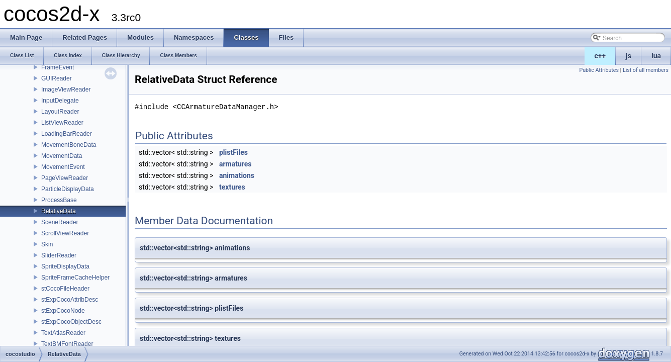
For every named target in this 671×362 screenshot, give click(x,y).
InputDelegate (60, 100)
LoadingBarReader (66, 133)
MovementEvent (63, 166)
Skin (47, 244)
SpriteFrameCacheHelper (75, 277)
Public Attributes (599, 70)
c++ (600, 56)
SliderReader (58, 255)
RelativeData (58, 211)
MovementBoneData (68, 144)
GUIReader (56, 78)
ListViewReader (62, 122)
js (628, 56)
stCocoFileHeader (65, 288)
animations (236, 175)
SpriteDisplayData (65, 266)
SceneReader (59, 222)
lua (656, 56)
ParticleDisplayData (67, 189)
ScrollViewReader (65, 233)
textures (232, 187)
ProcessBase (59, 200)
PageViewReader (64, 178)
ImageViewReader (66, 89)
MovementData (61, 155)
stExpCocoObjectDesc (71, 321)
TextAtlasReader (63, 332)
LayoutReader (60, 111)
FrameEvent (57, 67)
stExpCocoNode (63, 310)
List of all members (645, 70)
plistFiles (233, 152)
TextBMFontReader (67, 343)
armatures (235, 164)
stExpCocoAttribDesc (69, 299)
